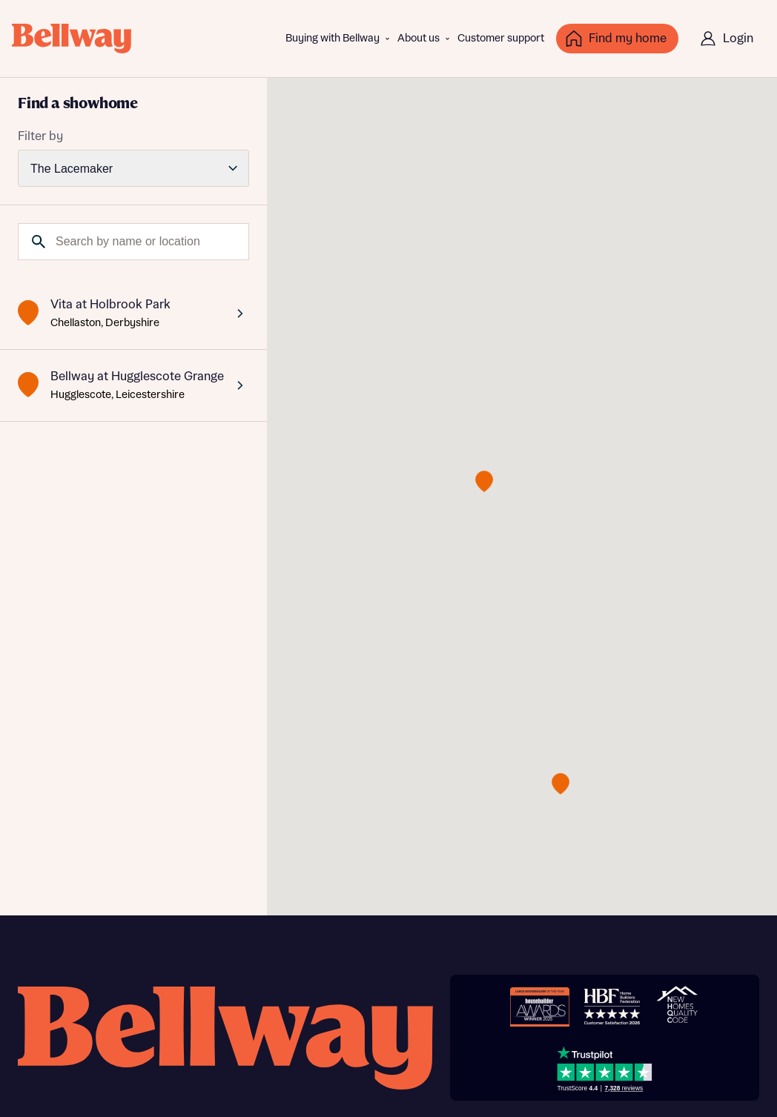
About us (418, 38)
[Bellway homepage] (225, 1038)
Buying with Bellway (332, 38)
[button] (484, 481)
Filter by (40, 136)
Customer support (500, 38)
